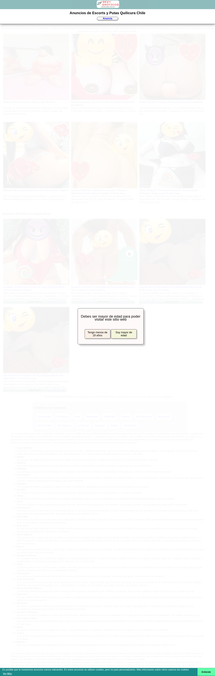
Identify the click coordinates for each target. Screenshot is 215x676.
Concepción (44, 416)
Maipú (114, 425)
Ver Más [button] (7, 673)
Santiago (100, 425)
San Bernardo (144, 416)
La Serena (62, 416)
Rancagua (92, 416)
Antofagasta (64, 425)
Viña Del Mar (44, 425)
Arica (77, 416)
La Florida (83, 425)
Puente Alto (130, 425)
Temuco (125, 416)
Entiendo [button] (206, 672)
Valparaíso (164, 416)
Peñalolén (109, 416)
